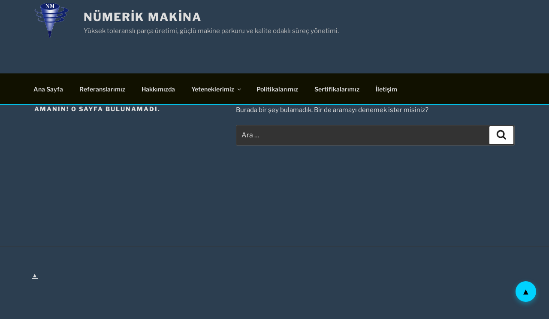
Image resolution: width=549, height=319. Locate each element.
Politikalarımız (277, 89)
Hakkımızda (158, 89)
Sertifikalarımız (336, 89)
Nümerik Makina (143, 17)
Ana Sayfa (48, 89)
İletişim (386, 89)
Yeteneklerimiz (216, 89)
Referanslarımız (102, 89)
